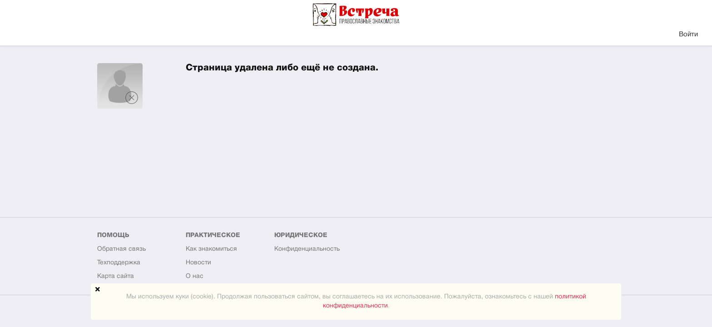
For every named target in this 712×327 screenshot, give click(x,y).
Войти (688, 34)
